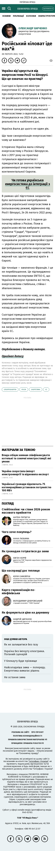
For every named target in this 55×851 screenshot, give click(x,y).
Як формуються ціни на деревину (25, 612)
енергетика (35, 390)
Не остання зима (14, 677)
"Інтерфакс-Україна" (38, 761)
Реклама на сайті (20, 732)
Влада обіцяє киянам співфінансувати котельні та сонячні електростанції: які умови (26, 458)
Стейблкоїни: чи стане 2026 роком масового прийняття (26, 511)
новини (6, 16)
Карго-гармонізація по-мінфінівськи (18, 591)
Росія (24, 390)
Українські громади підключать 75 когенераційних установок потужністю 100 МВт (26, 487)
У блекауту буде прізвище (20, 661)
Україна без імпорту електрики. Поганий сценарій (24, 653)
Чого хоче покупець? (17, 532)
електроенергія (10, 390)
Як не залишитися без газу (21, 644)
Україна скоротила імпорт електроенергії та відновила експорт (25, 473)
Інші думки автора (15, 639)
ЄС (46, 390)
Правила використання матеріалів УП (27, 739)
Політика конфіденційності (27, 736)
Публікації (18, 16)
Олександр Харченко (32, 28)
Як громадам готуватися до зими (25, 551)
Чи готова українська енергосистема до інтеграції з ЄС (27, 184)
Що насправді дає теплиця (21, 570)
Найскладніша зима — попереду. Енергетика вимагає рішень (25, 669)
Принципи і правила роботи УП (27, 743)
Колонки (31, 16)
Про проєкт (37, 732)
